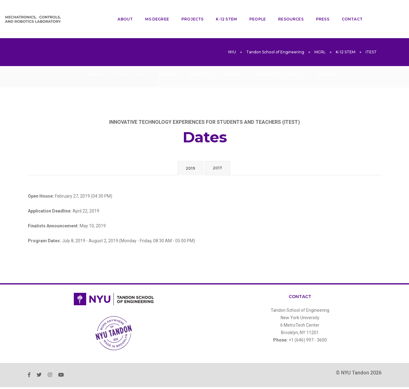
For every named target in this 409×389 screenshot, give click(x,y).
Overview (93, 58)
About (120, 11)
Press (317, 11)
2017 (217, 152)
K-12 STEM (221, 11)
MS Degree (152, 11)
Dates (143, 58)
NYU (232, 36)
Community (233, 58)
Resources (286, 11)
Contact (347, 11)
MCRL (320, 36)
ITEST (371, 36)
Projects (187, 11)
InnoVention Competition (280, 58)
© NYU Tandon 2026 (358, 357)
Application (201, 58)
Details (120, 58)
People (252, 11)
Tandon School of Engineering (275, 36)
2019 (190, 152)
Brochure (169, 58)
